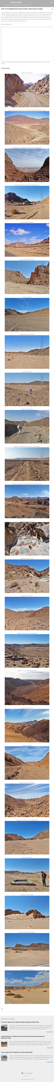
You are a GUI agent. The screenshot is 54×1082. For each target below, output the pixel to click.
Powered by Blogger (27, 1073)
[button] (52, 14)
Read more (50, 1036)
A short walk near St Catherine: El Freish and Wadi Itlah (17, 1057)
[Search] (52, 3)
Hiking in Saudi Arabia (30, 1079)
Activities (26, 8)
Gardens (45, 8)
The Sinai (8, 8)
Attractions (17, 8)
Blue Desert (9, 29)
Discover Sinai (16, 2)
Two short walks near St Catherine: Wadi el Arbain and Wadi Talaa (20, 1027)
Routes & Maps (36, 8)
